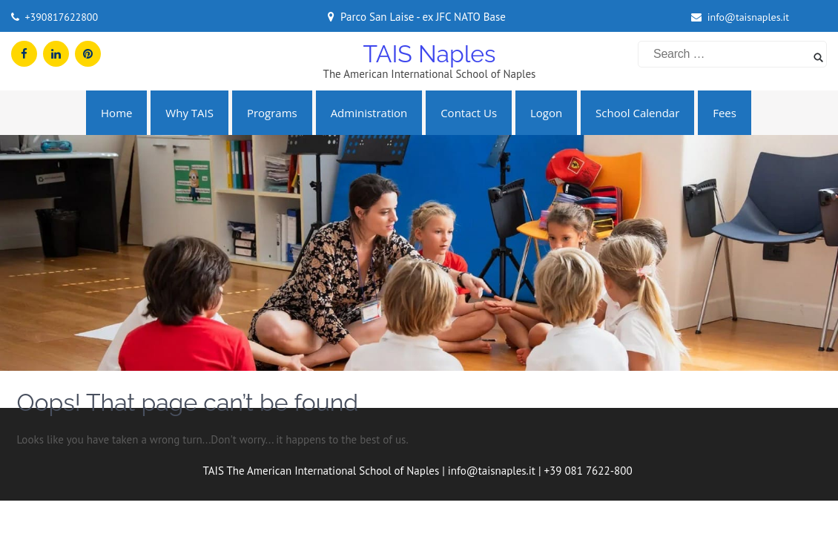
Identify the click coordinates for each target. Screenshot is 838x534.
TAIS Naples (429, 53)
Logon (546, 112)
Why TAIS (189, 112)
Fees (724, 112)
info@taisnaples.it (748, 17)
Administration (369, 112)
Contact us (469, 112)
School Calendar (637, 112)
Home (116, 112)
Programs (272, 112)
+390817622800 (61, 17)
